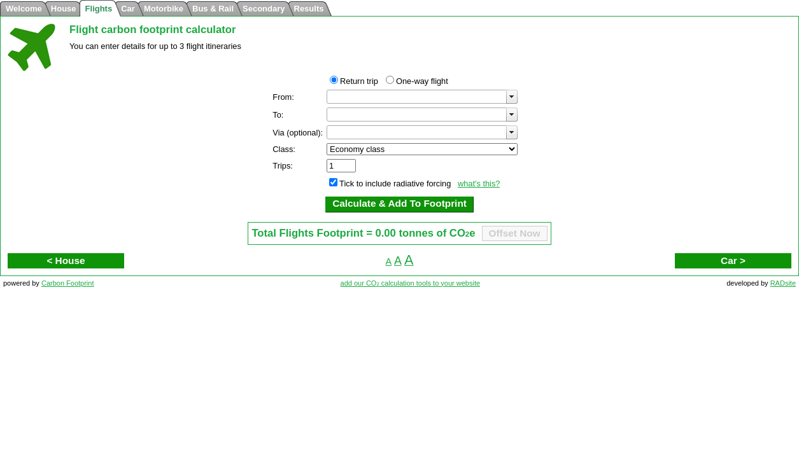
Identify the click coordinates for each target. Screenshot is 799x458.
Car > (733, 260)
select (512, 97)
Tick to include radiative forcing (395, 183)
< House (65, 260)
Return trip (359, 81)
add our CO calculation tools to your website (411, 283)
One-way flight (422, 81)
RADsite (783, 283)
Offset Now (515, 233)
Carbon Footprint (67, 283)
